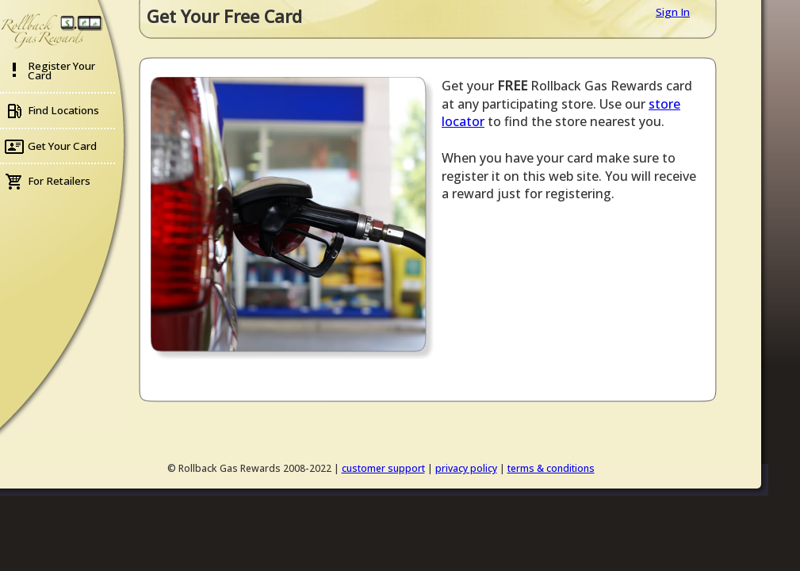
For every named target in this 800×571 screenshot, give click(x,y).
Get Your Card (62, 146)
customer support (383, 468)
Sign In (673, 12)
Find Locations (63, 110)
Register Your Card (61, 70)
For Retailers (59, 181)
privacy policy (466, 468)
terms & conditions (551, 468)
